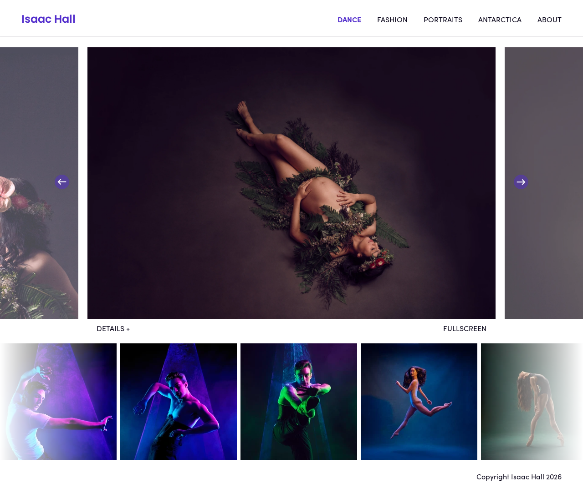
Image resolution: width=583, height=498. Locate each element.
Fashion (392, 19)
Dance (349, 19)
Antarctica (500, 19)
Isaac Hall (48, 18)
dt (58, 401)
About (549, 19)
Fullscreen (464, 328)
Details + (113, 328)
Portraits (443, 19)
